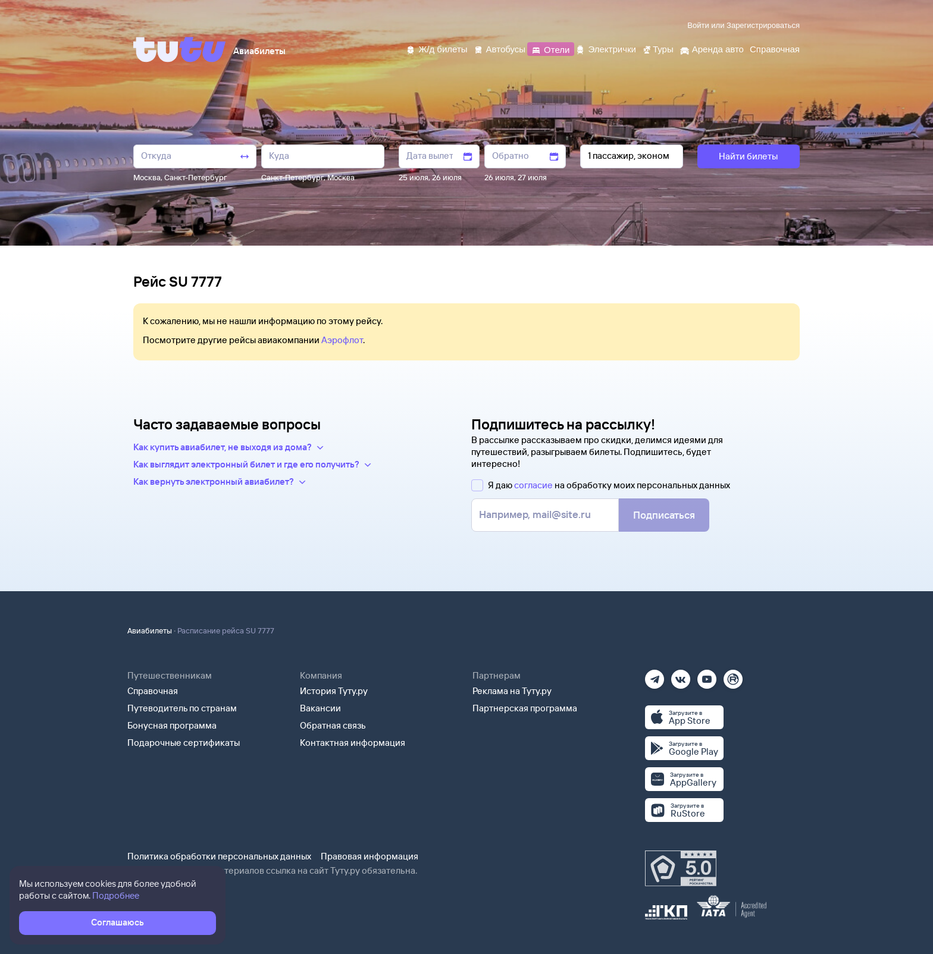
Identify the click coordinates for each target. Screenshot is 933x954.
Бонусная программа (172, 725)
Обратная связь (333, 725)
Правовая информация (369, 856)
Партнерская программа (524, 708)
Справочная (152, 690)
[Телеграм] (654, 675)
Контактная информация (352, 742)
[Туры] (658, 48)
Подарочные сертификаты (183, 742)
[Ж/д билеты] (436, 48)
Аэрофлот (342, 340)
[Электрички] (605, 48)
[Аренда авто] (712, 48)
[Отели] (550, 48)
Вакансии (320, 708)
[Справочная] (775, 48)
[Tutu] (179, 49)
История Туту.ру (334, 690)
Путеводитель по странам (182, 708)
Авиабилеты (149, 630)
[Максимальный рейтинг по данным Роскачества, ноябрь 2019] (680, 868)
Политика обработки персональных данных (219, 856)
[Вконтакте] (680, 675)
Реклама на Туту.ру (512, 690)
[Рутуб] (733, 675)
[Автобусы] (500, 48)
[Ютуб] (706, 675)
